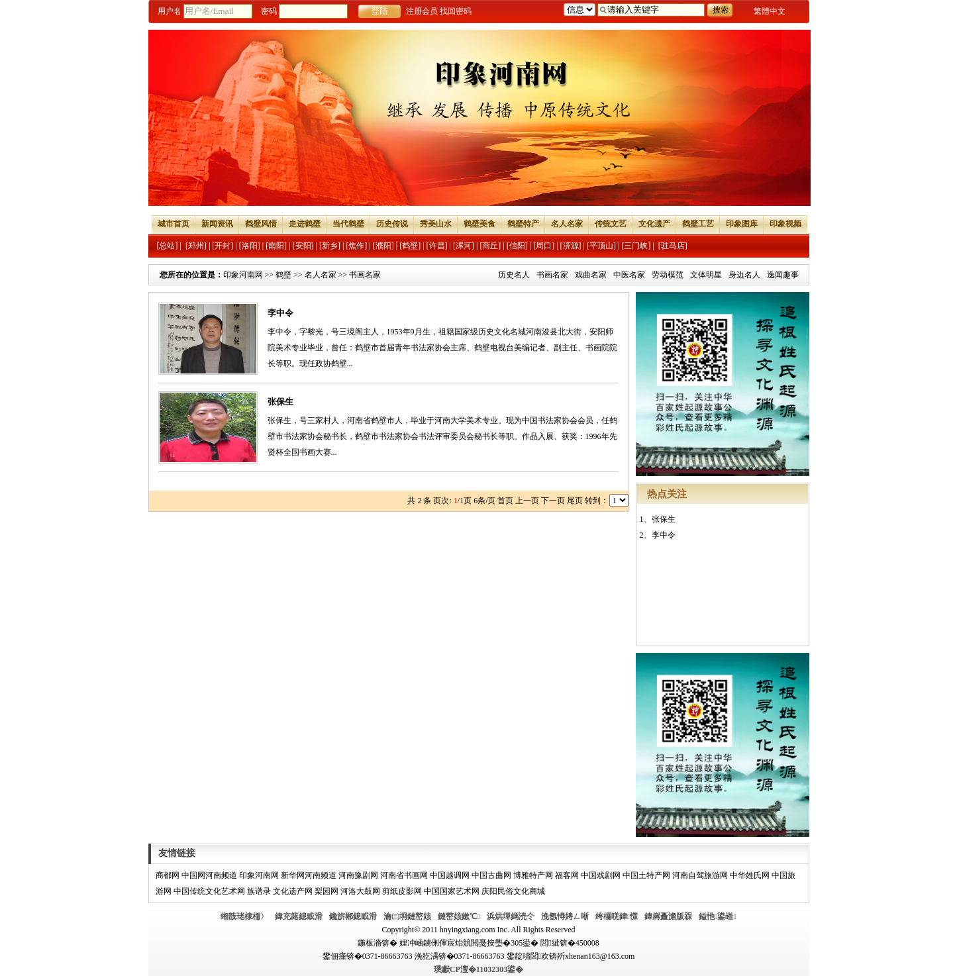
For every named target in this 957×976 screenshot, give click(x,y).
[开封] (222, 245)
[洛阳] (249, 245)
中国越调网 (450, 875)
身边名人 (744, 274)
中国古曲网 (491, 875)
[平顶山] (601, 245)
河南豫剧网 (358, 875)
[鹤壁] (410, 245)
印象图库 (742, 223)
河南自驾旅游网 (700, 875)
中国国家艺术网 (451, 891)
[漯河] (463, 245)
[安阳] (303, 245)
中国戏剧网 (601, 875)
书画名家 (552, 274)
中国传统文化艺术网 (209, 891)
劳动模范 (667, 274)
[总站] (167, 245)
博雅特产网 (533, 875)
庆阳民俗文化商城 (513, 891)
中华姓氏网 (750, 875)
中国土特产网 (646, 875)
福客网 (567, 875)
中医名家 (629, 274)
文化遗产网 (293, 891)
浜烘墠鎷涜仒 (510, 916)
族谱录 (259, 891)
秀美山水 (436, 223)
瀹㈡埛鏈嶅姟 (407, 916)
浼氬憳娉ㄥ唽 (565, 916)
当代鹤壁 (348, 223)
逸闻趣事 (783, 274)
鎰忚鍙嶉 (717, 916)
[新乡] (329, 245)
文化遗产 (654, 223)
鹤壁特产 (523, 223)
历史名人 (514, 274)
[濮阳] (383, 245)
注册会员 (422, 11)
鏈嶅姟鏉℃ (458, 916)
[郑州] (196, 245)
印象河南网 (243, 274)
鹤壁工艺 (698, 223)
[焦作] (356, 245)
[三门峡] (635, 245)
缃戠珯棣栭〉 (244, 916)
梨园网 (326, 891)
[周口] (543, 245)
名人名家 (567, 223)
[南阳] (276, 245)
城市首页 (173, 223)
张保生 (280, 402)
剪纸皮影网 (402, 891)
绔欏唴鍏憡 (616, 916)
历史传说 (392, 223)
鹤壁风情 (261, 223)
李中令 (280, 313)
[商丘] (490, 245)
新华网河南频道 (308, 875)
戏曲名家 (591, 274)
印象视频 (785, 223)
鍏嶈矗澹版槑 (668, 916)
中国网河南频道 (209, 875)
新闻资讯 (217, 223)
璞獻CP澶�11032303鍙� (478, 969)
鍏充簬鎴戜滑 (299, 916)
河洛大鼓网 (360, 891)
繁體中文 (769, 11)
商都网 (167, 875)
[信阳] (517, 245)
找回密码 (456, 11)
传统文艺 (611, 223)
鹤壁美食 (479, 223)
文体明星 (706, 274)
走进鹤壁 (305, 223)
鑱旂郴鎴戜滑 (353, 916)
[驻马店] (672, 245)
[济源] (570, 245)
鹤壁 (283, 274)
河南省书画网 (404, 875)
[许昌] (437, 245)
